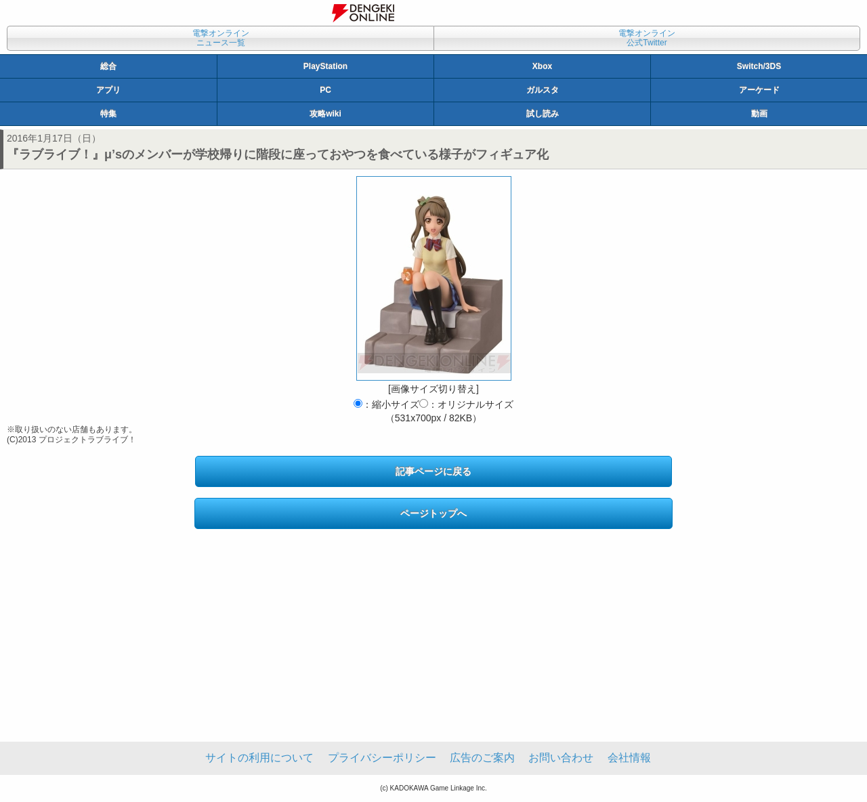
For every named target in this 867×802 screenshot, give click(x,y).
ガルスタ (542, 90)
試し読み (542, 114)
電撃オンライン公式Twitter (646, 37)
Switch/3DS (759, 66)
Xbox (542, 66)
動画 (759, 114)
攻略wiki (325, 114)
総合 (108, 66)
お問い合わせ (560, 757)
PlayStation (325, 66)
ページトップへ (433, 513)
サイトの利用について (259, 757)
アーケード (759, 90)
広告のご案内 (482, 757)
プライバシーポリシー (382, 757)
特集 (108, 114)
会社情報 (629, 757)
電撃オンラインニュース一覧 (220, 37)
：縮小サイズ (386, 404)
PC (325, 90)
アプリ (108, 90)
